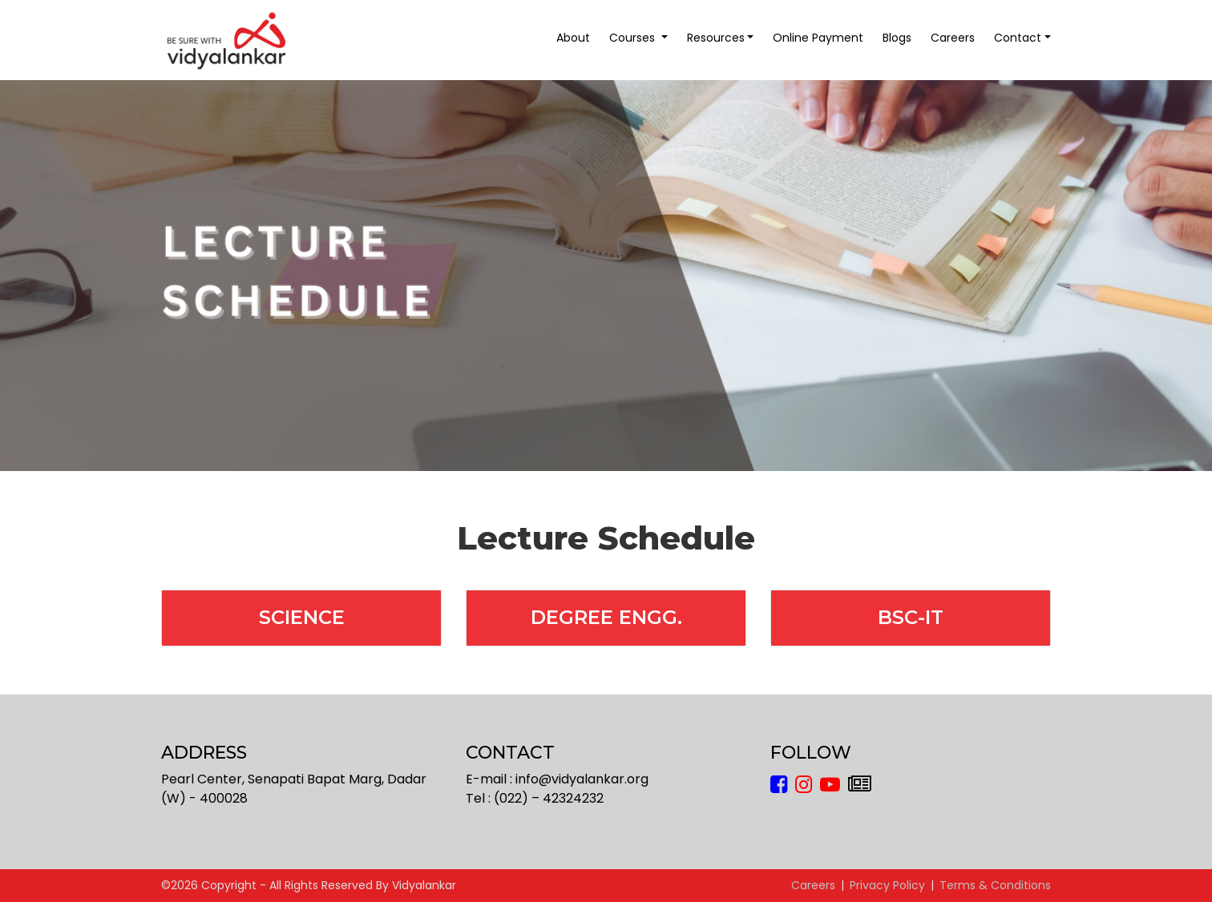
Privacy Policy (887, 885)
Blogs (897, 38)
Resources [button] (716, 38)
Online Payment (818, 38)
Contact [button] (1017, 38)
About (573, 38)
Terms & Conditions (995, 885)
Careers (953, 38)
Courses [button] (633, 38)
